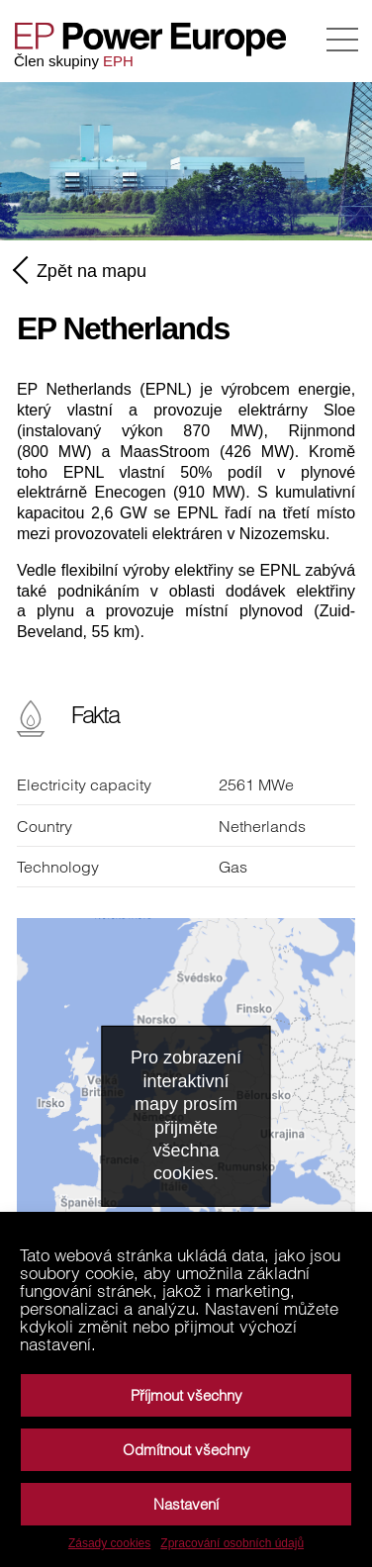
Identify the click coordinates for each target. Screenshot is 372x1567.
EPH (118, 60)
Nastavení (186, 1504)
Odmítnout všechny (186, 1449)
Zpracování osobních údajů (232, 1543)
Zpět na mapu (81, 270)
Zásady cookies (109, 1543)
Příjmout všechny (186, 1395)
